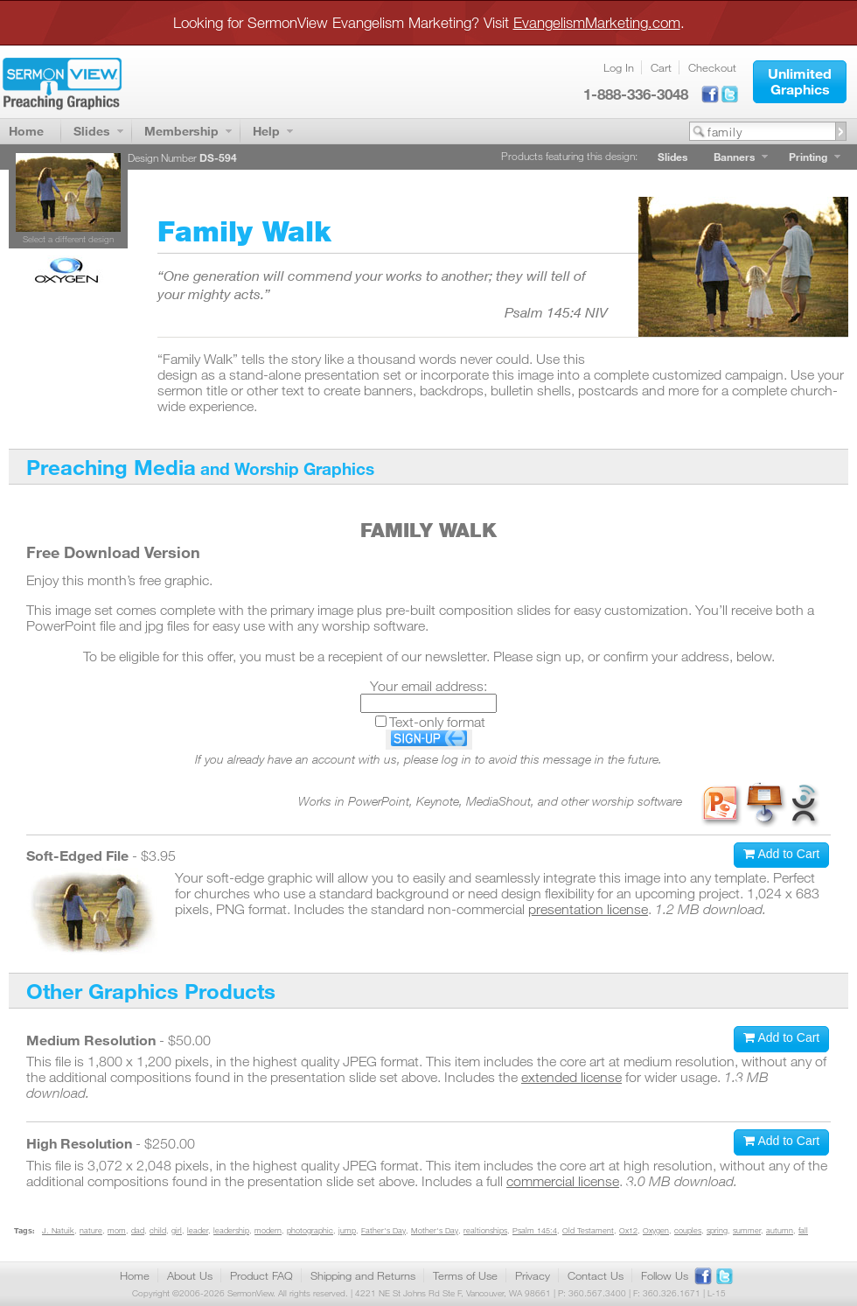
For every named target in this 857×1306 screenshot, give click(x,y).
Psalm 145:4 (534, 1230)
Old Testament (588, 1230)
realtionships (485, 1230)
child (158, 1230)
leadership (231, 1230)
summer (747, 1230)
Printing (808, 157)
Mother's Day (434, 1230)
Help (266, 130)
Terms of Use (465, 1275)
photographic (310, 1230)
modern (268, 1230)
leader (197, 1230)
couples (687, 1230)
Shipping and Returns (362, 1275)
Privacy (532, 1275)
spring (717, 1230)
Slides (91, 130)
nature (91, 1230)
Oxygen (656, 1230)
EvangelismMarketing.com (596, 22)
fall (803, 1230)
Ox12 (628, 1230)
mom (117, 1230)
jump (347, 1230)
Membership (181, 130)
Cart (661, 67)
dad (137, 1230)
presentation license (588, 909)
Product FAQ (261, 1275)
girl (176, 1230)
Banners (734, 157)
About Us (190, 1275)
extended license (571, 1077)
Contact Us (596, 1275)
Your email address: (428, 686)
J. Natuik (58, 1230)
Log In (618, 67)
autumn (779, 1230)
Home (26, 130)
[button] (800, 81)
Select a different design (68, 239)
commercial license (562, 1181)
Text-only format (437, 722)
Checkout (712, 67)
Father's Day (383, 1230)
